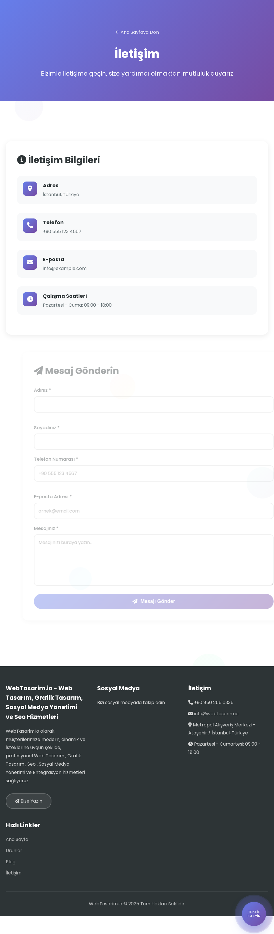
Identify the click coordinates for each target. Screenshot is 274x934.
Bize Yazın (28, 801)
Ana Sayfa (17, 839)
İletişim (13, 873)
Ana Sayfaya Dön (137, 32)
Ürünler (14, 850)
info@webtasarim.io (216, 713)
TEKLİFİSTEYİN (254, 914)
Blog (10, 861)
